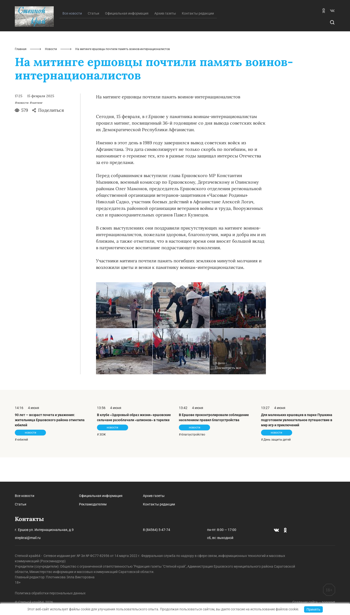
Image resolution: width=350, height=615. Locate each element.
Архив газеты (165, 38)
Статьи (93, 38)
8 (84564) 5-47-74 (156, 530)
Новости (51, 73)
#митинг (36, 127)
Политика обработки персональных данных (50, 593)
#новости (22, 127)
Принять (313, 609)
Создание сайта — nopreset (313, 602)
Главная (20, 73)
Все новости (24, 496)
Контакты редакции (198, 38)
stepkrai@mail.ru (28, 538)
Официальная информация (127, 38)
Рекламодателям (92, 504)
